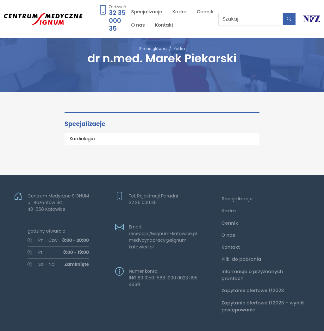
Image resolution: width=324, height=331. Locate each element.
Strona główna (153, 48)
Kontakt (164, 25)
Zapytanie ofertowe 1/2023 (252, 290)
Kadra (179, 11)
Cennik (205, 11)
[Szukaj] (250, 19)
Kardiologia (82, 138)
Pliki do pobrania (241, 259)
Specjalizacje (146, 11)
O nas (138, 25)
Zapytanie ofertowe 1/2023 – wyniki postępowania (262, 306)
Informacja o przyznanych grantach (252, 275)
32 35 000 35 (117, 20)
